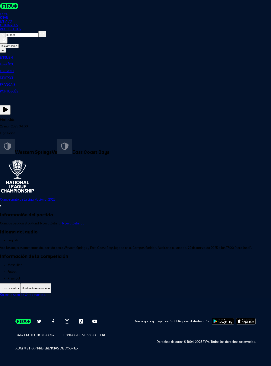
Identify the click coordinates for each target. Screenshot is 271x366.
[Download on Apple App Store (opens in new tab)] (246, 321)
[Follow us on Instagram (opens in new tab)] (67, 321)
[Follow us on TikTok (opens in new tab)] (81, 321)
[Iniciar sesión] (4, 40)
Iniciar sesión (9, 46)
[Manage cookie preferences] (46, 348)
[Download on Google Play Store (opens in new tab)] (223, 321)
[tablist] (135, 288)
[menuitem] (135, 57)
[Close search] (2, 35)
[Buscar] (42, 34)
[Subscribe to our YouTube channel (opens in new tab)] (95, 321)
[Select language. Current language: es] (3, 50)
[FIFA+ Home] (9, 6)
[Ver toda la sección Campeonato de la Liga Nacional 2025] (135, 203)
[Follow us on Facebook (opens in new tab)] (53, 321)
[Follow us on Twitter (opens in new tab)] (39, 321)
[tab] (10, 288)
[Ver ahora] (5, 110)
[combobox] (21, 35)
